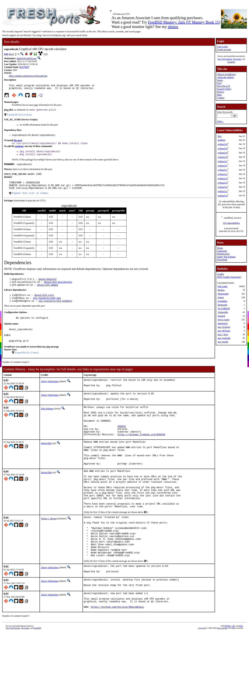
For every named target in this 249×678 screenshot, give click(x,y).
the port (18, 143)
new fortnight (224, 338)
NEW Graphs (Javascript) (229, 277)
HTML (228, 673)
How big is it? (223, 86)
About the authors (225, 77)
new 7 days (223, 334)
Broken (221, 290)
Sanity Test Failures (226, 256)
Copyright (202, 675)
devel (11, 54)
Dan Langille (222, 675)
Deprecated (223, 293)
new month (223, 341)
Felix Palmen (47, 421)
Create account (224, 49)
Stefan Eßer (46, 462)
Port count (222, 286)
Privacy (220, 92)
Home (220, 248)
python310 (223, 144)
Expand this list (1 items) (27, 363)
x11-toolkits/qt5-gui (47, 307)
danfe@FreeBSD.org (26, 58)
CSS (233, 673)
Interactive (223, 323)
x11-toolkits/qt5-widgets (55, 310)
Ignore (221, 297)
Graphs (220, 274)
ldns (220, 136)
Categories (222, 251)
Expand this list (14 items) (19, 116)
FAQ (219, 83)
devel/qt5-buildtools (58, 289)
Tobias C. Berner (49, 551)
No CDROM (224, 308)
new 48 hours (224, 330)
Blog (219, 94)
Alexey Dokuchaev (50, 392)
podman (221, 140)
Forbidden (222, 301)
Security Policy (224, 89)
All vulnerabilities (231, 223)
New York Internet (225, 59)
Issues (220, 80)
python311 (223, 161)
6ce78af (24, 67)
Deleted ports (223, 253)
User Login (222, 46)
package (19, 149)
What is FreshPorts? (226, 74)
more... (220, 121)
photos (173, 27)
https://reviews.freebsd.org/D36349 (141, 454)
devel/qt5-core (44, 303)
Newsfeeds (222, 259)
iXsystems (237, 59)
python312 (223, 178)
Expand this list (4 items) (30, 200)
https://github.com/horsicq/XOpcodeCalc (28, 76)
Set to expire (224, 319)
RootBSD (231, 62)
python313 (223, 195)
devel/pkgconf (48, 286)
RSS (241, 673)
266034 (121, 444)
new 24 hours (224, 327)
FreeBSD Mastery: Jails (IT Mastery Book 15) (184, 22)
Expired (221, 316)
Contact (220, 97)
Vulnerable (223, 312)
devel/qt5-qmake (47, 293)
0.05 (6, 54)
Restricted (222, 304)
